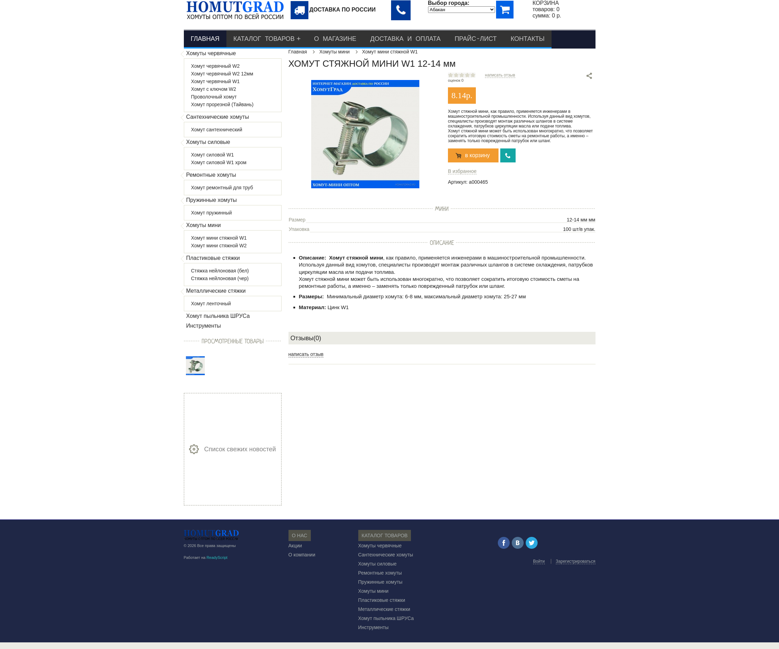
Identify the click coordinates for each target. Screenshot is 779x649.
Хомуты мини (203, 225)
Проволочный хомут (214, 97)
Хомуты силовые (208, 142)
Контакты (528, 39)
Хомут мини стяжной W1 (219, 238)
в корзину (477, 155)
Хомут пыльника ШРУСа (218, 316)
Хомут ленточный (211, 303)
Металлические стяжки (216, 291)
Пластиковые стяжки (213, 258)
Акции (295, 545)
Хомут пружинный (211, 213)
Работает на (205, 557)
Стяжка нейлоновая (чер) (220, 278)
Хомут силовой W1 (212, 155)
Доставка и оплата (405, 39)
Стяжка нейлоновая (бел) (220, 271)
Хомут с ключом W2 (213, 89)
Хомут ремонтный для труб (222, 187)
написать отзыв (500, 75)
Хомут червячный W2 (215, 66)
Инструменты (203, 326)
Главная (205, 39)
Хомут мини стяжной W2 (219, 245)
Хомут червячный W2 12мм (222, 73)
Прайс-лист (476, 39)
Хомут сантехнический (216, 129)
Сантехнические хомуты (217, 117)
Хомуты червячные (211, 53)
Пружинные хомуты (211, 200)
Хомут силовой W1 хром (219, 162)
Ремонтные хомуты (211, 175)
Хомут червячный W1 (215, 81)
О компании (302, 554)
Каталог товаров (263, 39)
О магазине (335, 39)
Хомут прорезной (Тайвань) (222, 104)
